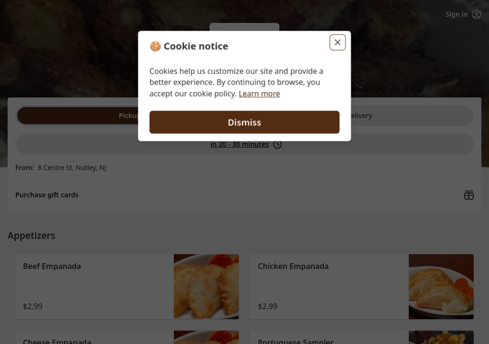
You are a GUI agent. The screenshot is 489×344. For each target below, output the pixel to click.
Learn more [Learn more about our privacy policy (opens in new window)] (259, 93)
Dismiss (244, 122)
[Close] (338, 42)
